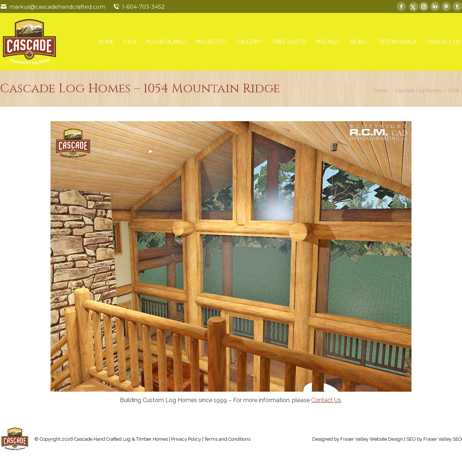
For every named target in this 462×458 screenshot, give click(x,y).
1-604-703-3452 (143, 6)
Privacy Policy (186, 439)
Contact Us (326, 400)
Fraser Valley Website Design (371, 439)
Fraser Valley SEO (442, 439)
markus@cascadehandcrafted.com (57, 6)
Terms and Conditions (227, 439)
